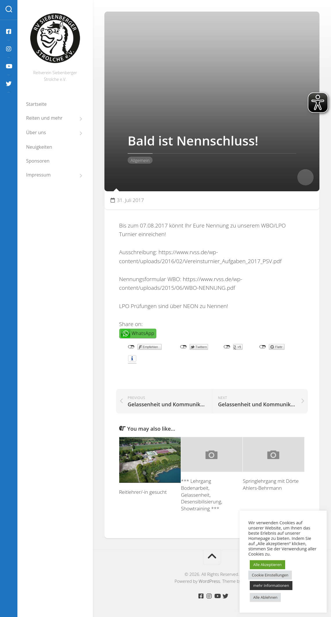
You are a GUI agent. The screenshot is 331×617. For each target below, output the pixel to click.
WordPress (209, 581)
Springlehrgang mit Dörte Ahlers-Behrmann (271, 484)
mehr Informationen (271, 585)
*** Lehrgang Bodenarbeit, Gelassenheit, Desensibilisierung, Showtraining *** (201, 495)
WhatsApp (143, 333)
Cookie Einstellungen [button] (270, 575)
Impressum (38, 175)
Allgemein (140, 160)
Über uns (36, 133)
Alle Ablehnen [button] (265, 597)
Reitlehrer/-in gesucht (143, 492)
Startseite (36, 104)
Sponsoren (38, 161)
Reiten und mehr (44, 118)
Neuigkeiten (39, 147)
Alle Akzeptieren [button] (267, 564)
